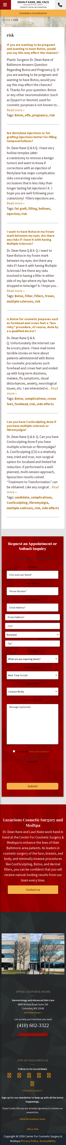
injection (13, 214)
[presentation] (29, 772)
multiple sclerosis (20, 301)
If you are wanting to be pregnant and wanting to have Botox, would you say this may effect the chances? (33, 49)
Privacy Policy (29, 1141)
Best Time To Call (33, 667)
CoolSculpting (17, 502)
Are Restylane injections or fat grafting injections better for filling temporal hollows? (32, 137)
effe (28, 115)
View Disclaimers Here (32, 1119)
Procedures (32, 651)
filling (32, 208)
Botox (19, 115)
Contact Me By (32, 683)
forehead (21, 404)
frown (49, 296)
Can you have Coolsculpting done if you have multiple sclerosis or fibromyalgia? (31, 426)
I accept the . (33, 751)
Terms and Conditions (39, 751)
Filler (29, 296)
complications (35, 398)
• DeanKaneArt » (32, 1090)
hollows (44, 208)
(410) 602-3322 (33, 1025)
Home (6, 20)
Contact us (33, 890)
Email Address (32, 599)
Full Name (32, 566)
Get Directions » (33, 1012)
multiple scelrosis (20, 508)
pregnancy (40, 115)
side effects (45, 404)
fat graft (21, 208)
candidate (22, 497)
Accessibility (47, 1141)
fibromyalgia (38, 502)
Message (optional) (32, 700)
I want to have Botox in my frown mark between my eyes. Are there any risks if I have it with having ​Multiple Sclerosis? (31, 237)
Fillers (38, 296)
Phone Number (33, 583)
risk (52, 115)
